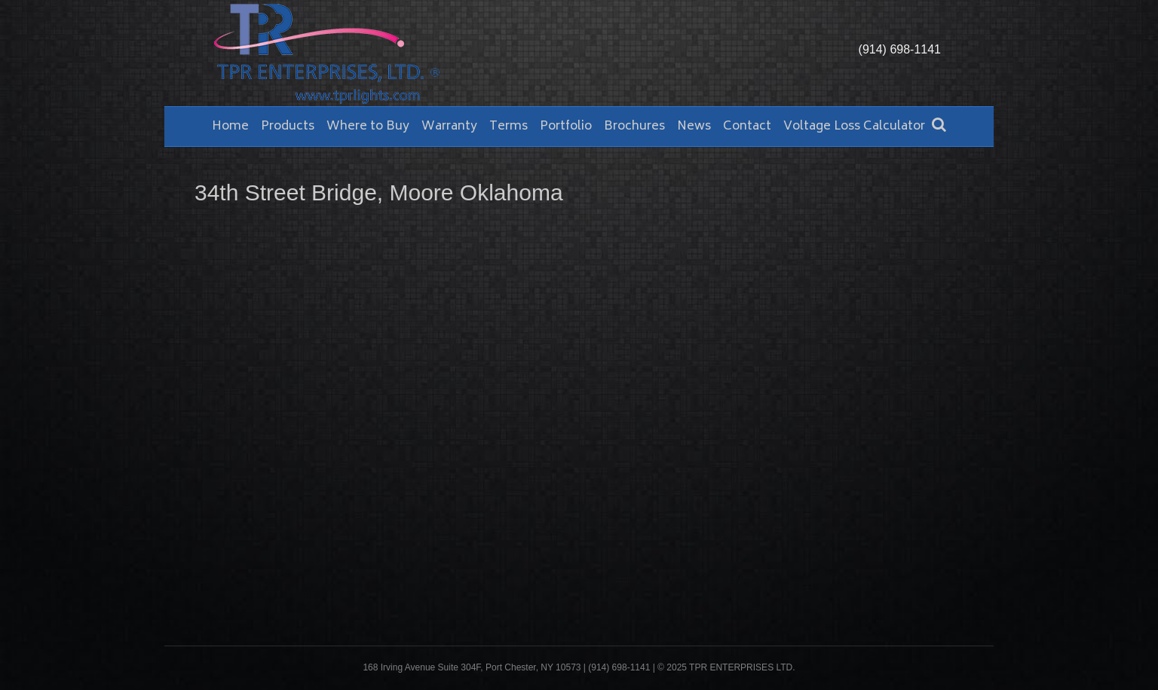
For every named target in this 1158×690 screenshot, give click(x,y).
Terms (508, 126)
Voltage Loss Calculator (854, 126)
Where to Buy (367, 126)
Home (230, 126)
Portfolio (566, 126)
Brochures (634, 126)
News (694, 126)
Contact (747, 126)
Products (287, 126)
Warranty (449, 126)
